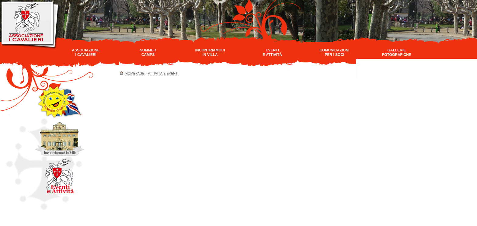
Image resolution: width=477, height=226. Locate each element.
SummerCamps (148, 52)
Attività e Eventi (163, 73)
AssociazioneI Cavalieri (85, 52)
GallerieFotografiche (396, 52)
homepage (134, 73)
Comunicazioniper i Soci (334, 52)
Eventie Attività (272, 52)
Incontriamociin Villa (210, 52)
